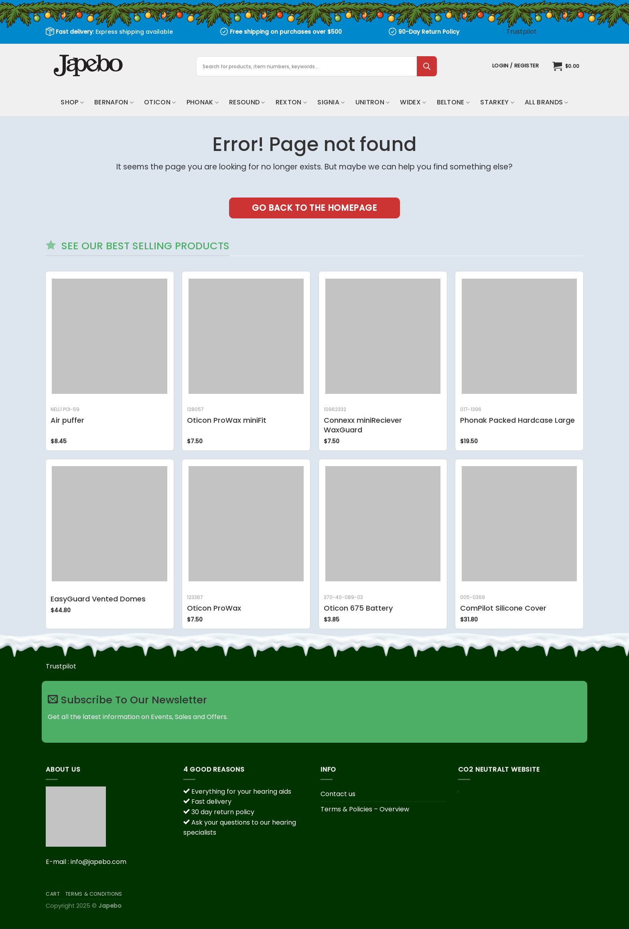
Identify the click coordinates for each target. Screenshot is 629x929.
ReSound (247, 102)
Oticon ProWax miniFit (226, 420)
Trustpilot (521, 31)
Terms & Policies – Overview (365, 809)
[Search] (427, 66)
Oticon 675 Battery (358, 608)
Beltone (453, 102)
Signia (331, 102)
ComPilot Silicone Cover (503, 608)
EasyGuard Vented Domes (98, 598)
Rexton (291, 102)
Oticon (160, 102)
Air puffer (67, 420)
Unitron (372, 102)
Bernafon (114, 102)
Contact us (338, 794)
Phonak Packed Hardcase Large (517, 420)
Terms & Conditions (93, 893)
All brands (546, 102)
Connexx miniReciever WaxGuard (363, 425)
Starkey (497, 102)
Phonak (203, 102)
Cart (53, 893)
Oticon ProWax (214, 608)
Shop (72, 102)
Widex (413, 102)
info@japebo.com (98, 861)
